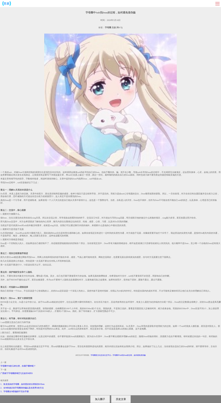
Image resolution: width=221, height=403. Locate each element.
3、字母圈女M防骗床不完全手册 (14, 391)
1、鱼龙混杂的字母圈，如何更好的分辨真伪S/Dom (22, 384)
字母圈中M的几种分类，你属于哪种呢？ (18, 366)
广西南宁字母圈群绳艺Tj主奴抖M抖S (16, 373)
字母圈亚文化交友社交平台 (101, 355)
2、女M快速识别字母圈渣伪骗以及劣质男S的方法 (22, 388)
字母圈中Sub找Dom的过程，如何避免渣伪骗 (129, 355)
